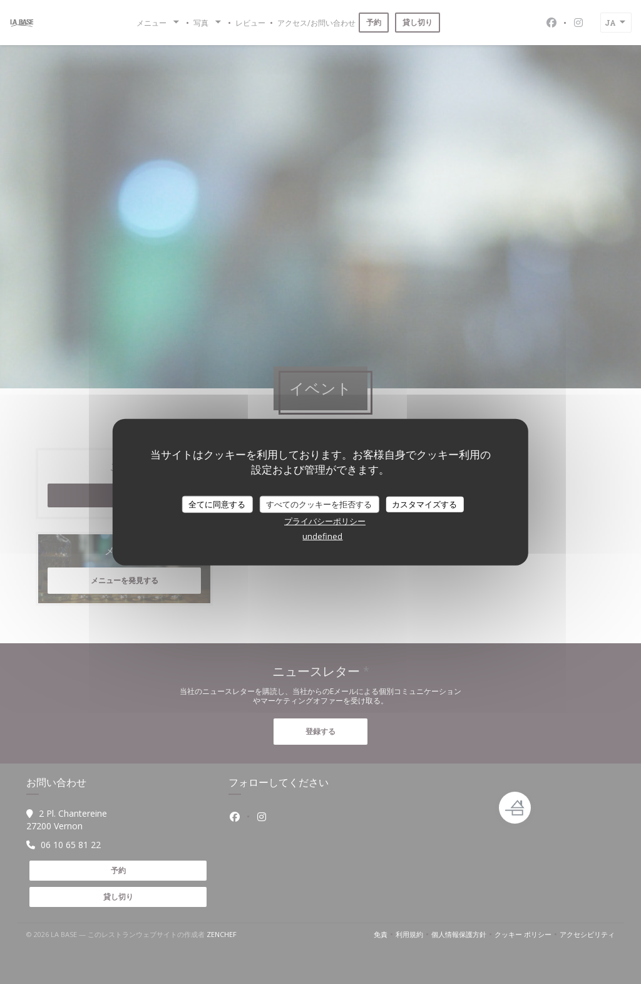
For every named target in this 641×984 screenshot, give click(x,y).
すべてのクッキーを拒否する (319, 503)
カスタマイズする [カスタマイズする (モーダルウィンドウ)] (424, 503)
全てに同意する (216, 503)
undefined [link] (322, 536)
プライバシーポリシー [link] (325, 521)
